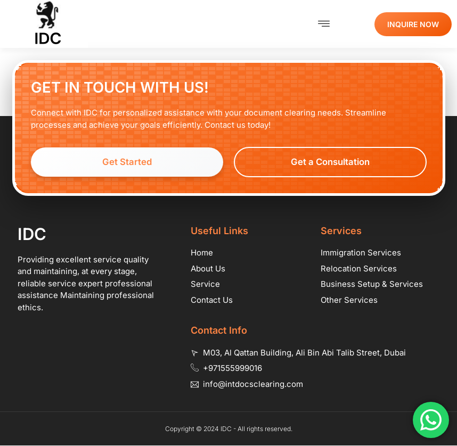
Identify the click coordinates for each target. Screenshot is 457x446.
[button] (324, 24)
